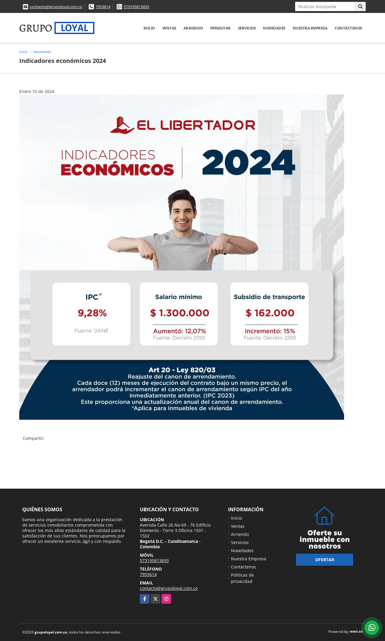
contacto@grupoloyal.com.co (56, 6)
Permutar (220, 28)
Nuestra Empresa (310, 28)
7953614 (103, 6)
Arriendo (193, 28)
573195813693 (136, 6)
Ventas (169, 28)
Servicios (247, 28)
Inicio (149, 28)
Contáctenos (348, 28)
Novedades (274, 28)
